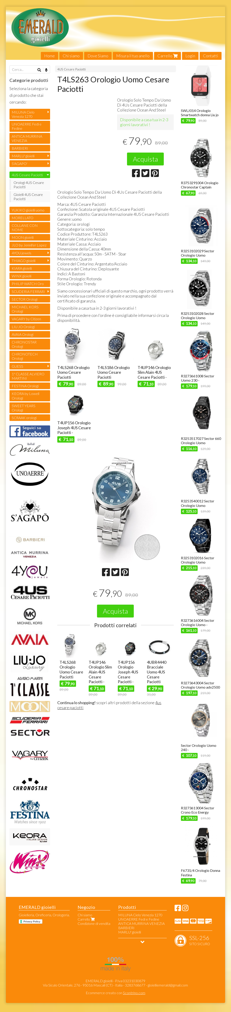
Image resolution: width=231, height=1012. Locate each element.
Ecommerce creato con (115, 993)
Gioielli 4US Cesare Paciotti (28, 196)
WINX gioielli (21, 276)
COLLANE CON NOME (25, 227)
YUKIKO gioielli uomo (28, 210)
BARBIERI (20, 148)
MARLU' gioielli (23, 156)
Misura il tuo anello (133, 55)
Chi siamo (71, 55)
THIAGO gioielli (23, 260)
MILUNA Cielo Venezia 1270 (23, 114)
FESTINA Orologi (25, 386)
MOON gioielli (23, 237)
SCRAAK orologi (24, 417)
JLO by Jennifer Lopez (29, 245)
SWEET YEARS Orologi (23, 408)
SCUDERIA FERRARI (28, 291)
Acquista (145, 159)
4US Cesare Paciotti (71, 69)
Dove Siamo (98, 55)
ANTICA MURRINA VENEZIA (27, 138)
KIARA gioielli (22, 268)
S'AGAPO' (19, 163)
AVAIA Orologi (22, 334)
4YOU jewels (21, 253)
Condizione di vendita (94, 923)
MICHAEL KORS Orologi (25, 309)
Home (49, 55)
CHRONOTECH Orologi (25, 356)
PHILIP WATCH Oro (28, 283)
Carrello (167, 55)
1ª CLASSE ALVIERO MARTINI (28, 376)
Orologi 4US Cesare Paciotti (29, 184)
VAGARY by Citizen (26, 319)
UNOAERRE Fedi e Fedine (27, 126)
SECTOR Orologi (24, 299)
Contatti (210, 55)
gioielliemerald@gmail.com (168, 985)
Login (190, 55)
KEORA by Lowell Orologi (25, 395)
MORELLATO (22, 218)
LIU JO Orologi (23, 327)
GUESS (17, 366)
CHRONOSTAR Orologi (24, 344)
